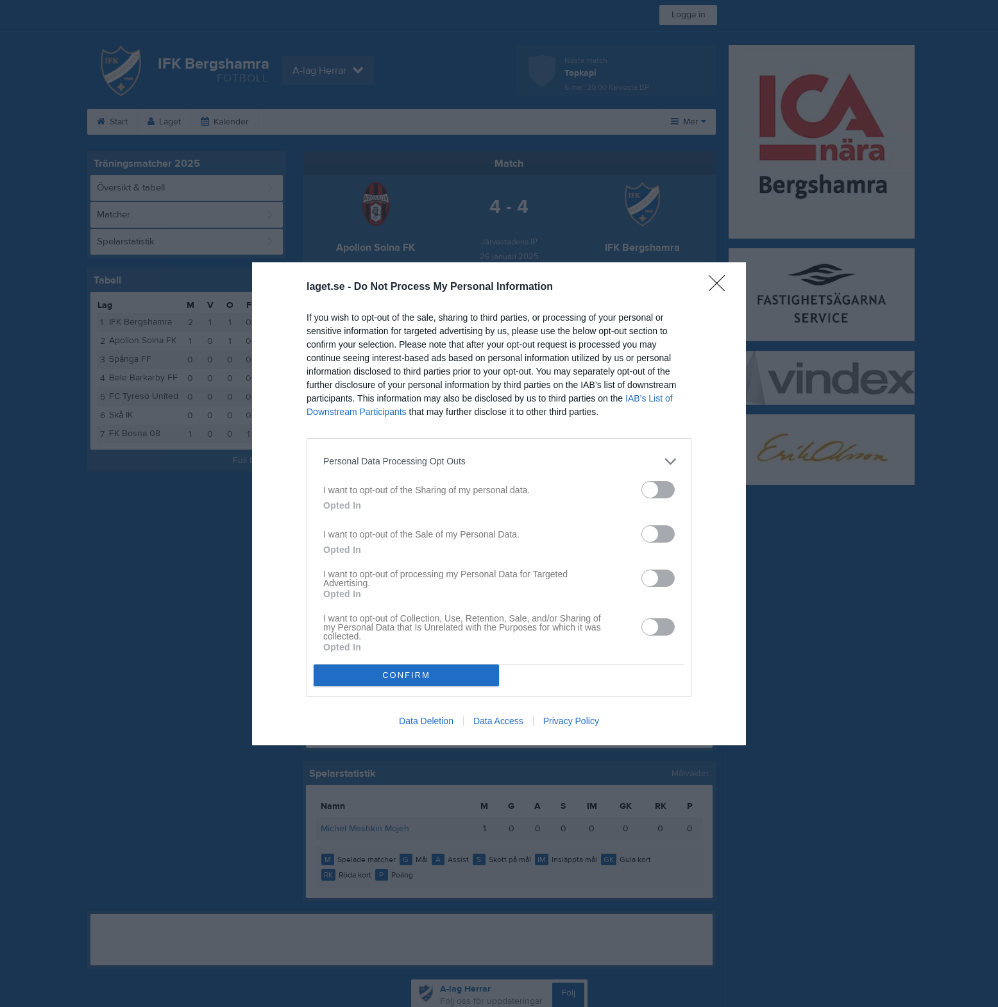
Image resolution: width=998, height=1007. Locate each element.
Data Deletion (426, 721)
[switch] (658, 489)
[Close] (721, 287)
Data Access (498, 721)
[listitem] (499, 461)
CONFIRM (406, 675)
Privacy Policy (571, 721)
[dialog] (499, 503)
